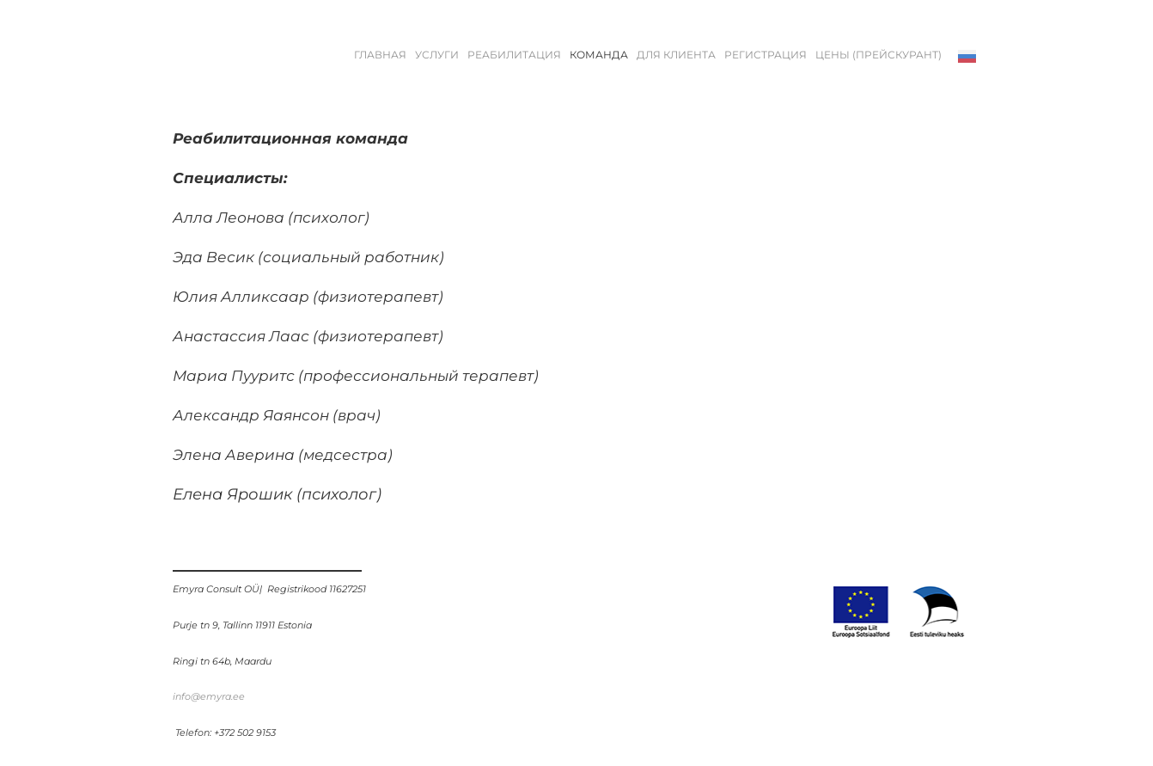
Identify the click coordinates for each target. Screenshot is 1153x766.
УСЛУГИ (437, 55)
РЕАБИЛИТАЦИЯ (514, 55)
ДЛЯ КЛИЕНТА (676, 55)
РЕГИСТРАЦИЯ (765, 55)
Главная (380, 55)
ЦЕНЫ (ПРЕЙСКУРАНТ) (878, 55)
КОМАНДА (599, 55)
